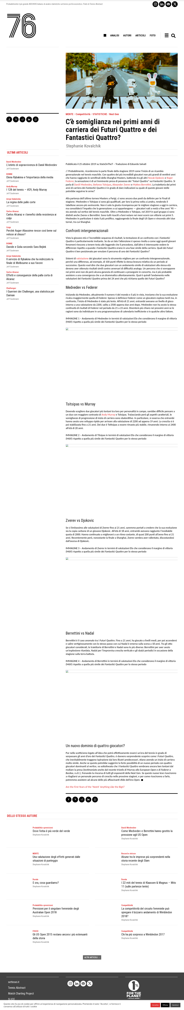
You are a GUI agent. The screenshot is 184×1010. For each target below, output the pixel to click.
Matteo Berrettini (142, 184)
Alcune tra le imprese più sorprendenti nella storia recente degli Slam (145, 858)
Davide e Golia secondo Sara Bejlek (26, 246)
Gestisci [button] (175, 1005)
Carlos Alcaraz (12, 211)
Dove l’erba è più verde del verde (51, 831)
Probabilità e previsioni (43, 828)
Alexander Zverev (121, 184)
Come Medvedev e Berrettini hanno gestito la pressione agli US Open (146, 832)
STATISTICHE (100, 114)
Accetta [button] (155, 1005)
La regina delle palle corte (21, 202)
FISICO (35, 931)
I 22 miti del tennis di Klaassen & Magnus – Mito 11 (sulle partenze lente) (148, 884)
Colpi (8, 227)
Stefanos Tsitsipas (102, 184)
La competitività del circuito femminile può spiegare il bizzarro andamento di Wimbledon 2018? (146, 912)
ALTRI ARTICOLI (92, 957)
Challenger (11, 288)
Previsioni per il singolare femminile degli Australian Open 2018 (56, 910)
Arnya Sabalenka (13, 199)
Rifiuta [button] (165, 1005)
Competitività (83, 114)
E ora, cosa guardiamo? (46, 882)
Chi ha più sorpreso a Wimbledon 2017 (143, 934)
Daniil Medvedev (13, 162)
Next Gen (114, 114)
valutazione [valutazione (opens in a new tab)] (82, 258)
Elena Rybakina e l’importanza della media (29, 177)
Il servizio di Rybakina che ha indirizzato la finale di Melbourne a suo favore (29, 260)
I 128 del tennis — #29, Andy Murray (26, 189)
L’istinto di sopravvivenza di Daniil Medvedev (31, 165)
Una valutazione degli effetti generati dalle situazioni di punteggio (56, 858)
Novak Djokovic (156, 178)
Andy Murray (11, 186)
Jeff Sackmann (12, 169)
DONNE (9, 174)
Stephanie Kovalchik (83, 146)
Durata (35, 879)
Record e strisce (128, 854)
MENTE (69, 114)
